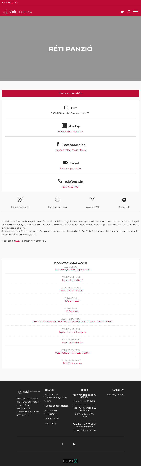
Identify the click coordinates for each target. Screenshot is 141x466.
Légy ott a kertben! (72, 280)
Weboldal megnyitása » (70, 131)
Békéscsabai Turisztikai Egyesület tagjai (55, 397)
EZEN (18, 240)
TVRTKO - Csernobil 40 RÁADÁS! (84, 409)
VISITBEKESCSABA (17, 11)
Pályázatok (50, 423)
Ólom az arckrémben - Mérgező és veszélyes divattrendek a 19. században (72, 321)
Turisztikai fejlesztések (56, 405)
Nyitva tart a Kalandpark (72, 332)
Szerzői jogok (51, 418)
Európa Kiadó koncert (72, 290)
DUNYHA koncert (72, 363)
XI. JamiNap (72, 311)
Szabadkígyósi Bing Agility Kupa (72, 269)
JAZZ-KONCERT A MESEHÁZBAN (72, 352)
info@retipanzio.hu (70, 168)
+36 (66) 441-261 (115, 394)
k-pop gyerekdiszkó (72, 342)
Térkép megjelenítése (71, 93)
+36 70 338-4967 (70, 186)
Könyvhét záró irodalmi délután (84, 396)
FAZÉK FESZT (72, 300)
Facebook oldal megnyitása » (70, 150)
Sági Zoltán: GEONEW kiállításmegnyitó (84, 425)
